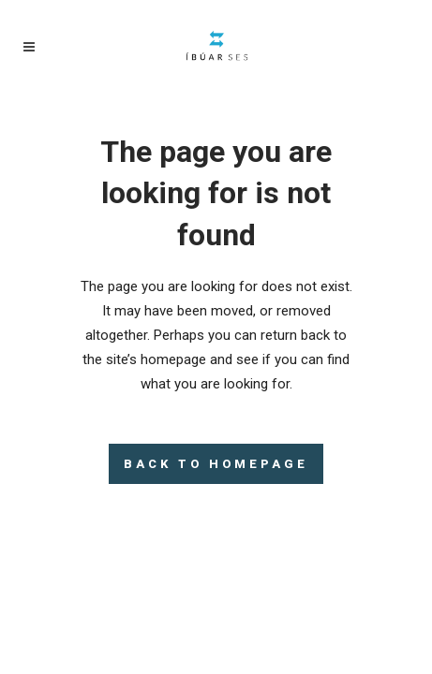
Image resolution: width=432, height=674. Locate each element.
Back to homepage (216, 464)
